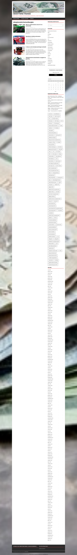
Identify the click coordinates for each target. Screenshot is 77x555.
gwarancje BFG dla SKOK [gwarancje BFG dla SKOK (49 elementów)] (53, 149)
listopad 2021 (50, 357)
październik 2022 (50, 339)
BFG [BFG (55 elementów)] (49, 118)
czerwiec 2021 (50, 365)
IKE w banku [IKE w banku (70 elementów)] (58, 151)
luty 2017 (49, 450)
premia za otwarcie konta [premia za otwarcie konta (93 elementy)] (53, 229)
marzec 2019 (50, 409)
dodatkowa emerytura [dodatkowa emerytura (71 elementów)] (52, 137)
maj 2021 (49, 367)
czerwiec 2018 (50, 424)
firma (48, 35)
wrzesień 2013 (50, 517)
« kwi (55, 91)
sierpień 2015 (50, 479)
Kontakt (32, 18)
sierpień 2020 (50, 382)
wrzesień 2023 (50, 322)
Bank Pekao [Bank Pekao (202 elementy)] (50, 116)
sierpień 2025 (50, 284)
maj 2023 (49, 328)
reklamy (49, 55)
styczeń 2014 (50, 510)
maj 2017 (49, 445)
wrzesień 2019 (50, 400)
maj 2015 (49, 484)
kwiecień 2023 (50, 330)
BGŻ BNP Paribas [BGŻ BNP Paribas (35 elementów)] (55, 118)
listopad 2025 (50, 279)
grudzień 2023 (50, 317)
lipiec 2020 (49, 383)
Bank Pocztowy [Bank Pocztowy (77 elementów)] (57, 116)
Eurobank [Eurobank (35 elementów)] (58, 142)
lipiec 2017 (49, 442)
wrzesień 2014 (50, 497)
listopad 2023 (50, 318)
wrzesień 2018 (50, 419)
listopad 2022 (50, 338)
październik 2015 (50, 476)
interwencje (49, 40)
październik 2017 (50, 437)
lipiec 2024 (49, 305)
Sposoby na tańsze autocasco (33, 36)
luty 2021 (49, 372)
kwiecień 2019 (50, 408)
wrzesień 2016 (50, 458)
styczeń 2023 (50, 335)
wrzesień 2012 (50, 536)
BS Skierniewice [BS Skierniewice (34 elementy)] (56, 123)
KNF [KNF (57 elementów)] (56, 158)
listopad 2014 (50, 494)
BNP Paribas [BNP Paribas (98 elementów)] (57, 120)
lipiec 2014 (49, 501)
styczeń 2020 (50, 393)
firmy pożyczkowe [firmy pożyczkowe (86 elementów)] (51, 144)
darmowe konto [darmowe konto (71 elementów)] (51, 135)
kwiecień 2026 (50, 271)
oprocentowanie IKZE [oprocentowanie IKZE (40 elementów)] (52, 205)
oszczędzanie (50, 50)
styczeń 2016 (50, 471)
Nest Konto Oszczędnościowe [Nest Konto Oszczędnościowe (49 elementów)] (53, 194)
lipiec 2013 (49, 520)
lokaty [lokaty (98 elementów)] (50, 179)
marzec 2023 (50, 331)
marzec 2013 (50, 527)
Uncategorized (50, 61)
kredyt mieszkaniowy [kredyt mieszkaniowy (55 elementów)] (52, 177)
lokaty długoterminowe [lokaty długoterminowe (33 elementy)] (56, 179)
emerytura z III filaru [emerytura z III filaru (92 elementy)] (52, 142)
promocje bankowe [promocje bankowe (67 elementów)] (52, 234)
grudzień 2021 (50, 356)
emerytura (49, 34)
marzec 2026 (50, 273)
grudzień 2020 (50, 375)
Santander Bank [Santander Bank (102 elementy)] (51, 248)
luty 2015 (49, 489)
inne (48, 39)
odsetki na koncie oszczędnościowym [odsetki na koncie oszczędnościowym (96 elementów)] (55, 198)
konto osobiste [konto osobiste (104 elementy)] (58, 165)
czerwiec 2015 (50, 483)
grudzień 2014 (50, 492)
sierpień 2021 (50, 362)
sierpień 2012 (50, 538)
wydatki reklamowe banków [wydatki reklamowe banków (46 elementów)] (53, 262)
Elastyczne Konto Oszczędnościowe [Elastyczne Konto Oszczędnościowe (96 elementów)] (54, 139)
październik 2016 (50, 457)
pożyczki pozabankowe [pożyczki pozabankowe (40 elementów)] (52, 227)
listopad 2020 (50, 377)
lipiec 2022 (49, 344)
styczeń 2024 (50, 315)
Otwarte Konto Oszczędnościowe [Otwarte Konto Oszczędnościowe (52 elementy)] (54, 215)
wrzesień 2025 (50, 282)
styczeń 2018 (50, 432)
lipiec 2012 (49, 540)
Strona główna (16, 18)
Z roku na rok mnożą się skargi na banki (36, 47)
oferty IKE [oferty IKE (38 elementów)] (50, 201)
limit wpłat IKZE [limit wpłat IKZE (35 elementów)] (60, 177)
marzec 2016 (50, 468)
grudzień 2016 (50, 453)
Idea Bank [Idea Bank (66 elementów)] (60, 149)
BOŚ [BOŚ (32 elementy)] (62, 120)
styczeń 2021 (50, 374)
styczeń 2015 (50, 491)
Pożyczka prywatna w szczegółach (56, 110)
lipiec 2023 (49, 325)
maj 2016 (49, 465)
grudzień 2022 (50, 336)
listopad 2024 (50, 299)
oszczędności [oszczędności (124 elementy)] (60, 210)
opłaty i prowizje (50, 48)
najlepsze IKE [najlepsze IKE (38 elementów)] (57, 184)
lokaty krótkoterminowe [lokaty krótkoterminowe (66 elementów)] (52, 182)
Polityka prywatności (42, 548)
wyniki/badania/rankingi (51, 65)
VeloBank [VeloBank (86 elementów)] (56, 260)
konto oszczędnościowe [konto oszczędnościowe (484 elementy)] (52, 168)
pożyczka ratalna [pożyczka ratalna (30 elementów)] (51, 224)
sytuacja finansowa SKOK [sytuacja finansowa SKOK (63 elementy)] (53, 255)
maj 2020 (49, 387)
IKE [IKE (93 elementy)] (53, 151)
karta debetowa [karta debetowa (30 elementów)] (58, 156)
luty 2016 (49, 470)
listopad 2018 (50, 416)
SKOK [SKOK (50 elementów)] (60, 250)
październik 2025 (50, 281)
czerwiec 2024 (50, 307)
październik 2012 (50, 535)
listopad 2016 (50, 455)
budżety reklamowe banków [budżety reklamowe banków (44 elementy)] (53, 125)
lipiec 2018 (49, 422)
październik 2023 (50, 320)
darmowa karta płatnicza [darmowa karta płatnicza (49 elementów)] (53, 132)
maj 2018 (49, 426)
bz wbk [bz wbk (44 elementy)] (61, 125)
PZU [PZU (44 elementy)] (58, 236)
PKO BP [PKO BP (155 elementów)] (55, 217)
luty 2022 (49, 352)
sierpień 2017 (50, 440)
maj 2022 (49, 348)
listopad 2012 (50, 533)
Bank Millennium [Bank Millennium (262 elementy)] (56, 113)
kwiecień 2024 (50, 310)
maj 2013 (49, 523)
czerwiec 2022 (50, 346)
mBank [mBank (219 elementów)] (60, 182)
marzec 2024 (50, 312)
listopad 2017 (50, 435)
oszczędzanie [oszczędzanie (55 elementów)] (51, 212)
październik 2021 (50, 359)
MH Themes (26, 551)
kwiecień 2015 (50, 486)
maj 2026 (49, 269)
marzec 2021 (50, 370)
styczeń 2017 (50, 452)
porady (49, 52)
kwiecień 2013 (50, 525)
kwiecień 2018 (50, 427)
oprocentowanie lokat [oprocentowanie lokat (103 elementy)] (52, 210)
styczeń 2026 (50, 276)
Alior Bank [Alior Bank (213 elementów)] (50, 113)
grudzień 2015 (50, 473)
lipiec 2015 (49, 481)
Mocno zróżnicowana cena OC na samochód (34, 25)
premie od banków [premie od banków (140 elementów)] (52, 231)
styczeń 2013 (50, 530)
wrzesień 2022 (50, 341)
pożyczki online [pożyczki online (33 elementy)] (58, 224)
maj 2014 (49, 504)
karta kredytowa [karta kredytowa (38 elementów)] (51, 158)
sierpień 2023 (50, 323)
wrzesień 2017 (50, 439)
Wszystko (49, 63)
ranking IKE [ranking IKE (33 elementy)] (50, 238)
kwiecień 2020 (50, 388)
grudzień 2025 (50, 278)
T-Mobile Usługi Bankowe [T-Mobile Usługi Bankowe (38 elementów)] (53, 257)
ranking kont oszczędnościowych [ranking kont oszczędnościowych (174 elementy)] (54, 241)
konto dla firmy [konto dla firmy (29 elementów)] (51, 161)
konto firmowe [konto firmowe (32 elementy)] (58, 161)
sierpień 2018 (50, 421)
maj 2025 (49, 289)
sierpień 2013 (50, 518)
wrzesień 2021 (50, 361)
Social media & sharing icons (34, 554)
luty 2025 (49, 294)
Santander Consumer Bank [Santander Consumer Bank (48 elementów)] (53, 250)
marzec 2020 (50, 390)
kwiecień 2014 (50, 505)
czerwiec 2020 (50, 385)
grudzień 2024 (50, 297)
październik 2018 (50, 418)
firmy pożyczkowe (51, 37)
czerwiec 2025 (50, 287)
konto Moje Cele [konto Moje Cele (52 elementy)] (51, 165)
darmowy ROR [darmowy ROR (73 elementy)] (58, 135)
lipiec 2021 (49, 364)
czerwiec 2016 (50, 463)
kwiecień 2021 (50, 369)
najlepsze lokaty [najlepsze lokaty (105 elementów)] (51, 191)
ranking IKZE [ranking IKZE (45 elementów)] (56, 238)
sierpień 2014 (50, 499)
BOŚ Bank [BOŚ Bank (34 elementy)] (50, 123)
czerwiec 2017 (50, 444)
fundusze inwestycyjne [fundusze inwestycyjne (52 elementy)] (52, 146)
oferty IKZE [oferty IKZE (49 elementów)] (56, 201)
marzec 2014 (50, 507)
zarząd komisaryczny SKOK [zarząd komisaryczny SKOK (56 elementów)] (53, 264)
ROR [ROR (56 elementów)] (57, 243)
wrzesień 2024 (50, 302)
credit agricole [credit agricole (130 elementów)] (51, 130)
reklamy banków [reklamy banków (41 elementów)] (51, 243)
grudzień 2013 (50, 512)
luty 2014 (49, 509)
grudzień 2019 (50, 395)
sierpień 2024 (50, 304)
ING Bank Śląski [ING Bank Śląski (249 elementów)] (51, 156)
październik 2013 (50, 515)
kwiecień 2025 (50, 291)
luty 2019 (49, 411)
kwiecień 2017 (50, 447)
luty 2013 (49, 528)
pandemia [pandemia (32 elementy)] (50, 217)
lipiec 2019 (49, 403)
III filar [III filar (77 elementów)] (50, 151)
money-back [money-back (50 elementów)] (51, 184)
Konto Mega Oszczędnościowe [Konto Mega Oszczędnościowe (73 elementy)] (54, 163)
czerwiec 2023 (50, 326)
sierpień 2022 (50, 343)
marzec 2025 (50, 292)
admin (32, 27)
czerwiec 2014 (50, 502)
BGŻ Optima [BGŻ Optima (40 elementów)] (51, 120)
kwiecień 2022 (50, 349)
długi (48, 32)
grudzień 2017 (50, 434)
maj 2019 (49, 406)
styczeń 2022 (50, 354)
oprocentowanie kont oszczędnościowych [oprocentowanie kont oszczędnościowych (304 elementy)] (55, 208)
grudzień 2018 (50, 414)
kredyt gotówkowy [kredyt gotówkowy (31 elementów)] (56, 172)
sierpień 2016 (50, 460)
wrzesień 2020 (50, 380)
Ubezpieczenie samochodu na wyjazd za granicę (36, 58)
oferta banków (50, 47)
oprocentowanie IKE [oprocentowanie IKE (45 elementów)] (52, 203)
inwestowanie (50, 42)
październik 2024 (50, 300)
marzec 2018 (50, 429)
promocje (49, 53)
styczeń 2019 (50, 413)
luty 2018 (49, 431)
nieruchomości (50, 45)
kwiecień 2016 (50, 466)
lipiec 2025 (49, 286)
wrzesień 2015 (50, 478)
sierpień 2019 (50, 401)
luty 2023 (49, 333)
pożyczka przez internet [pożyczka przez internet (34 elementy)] (52, 222)
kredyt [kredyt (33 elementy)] (50, 172)
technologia (50, 58)
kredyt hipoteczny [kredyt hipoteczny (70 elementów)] (51, 175)
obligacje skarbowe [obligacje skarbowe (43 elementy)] (52, 196)
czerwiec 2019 (50, 405)
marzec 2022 (50, 351)
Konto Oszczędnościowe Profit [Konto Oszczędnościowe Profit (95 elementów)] (53, 170)
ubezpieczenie (50, 60)
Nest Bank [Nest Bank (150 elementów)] (57, 191)
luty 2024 (49, 313)
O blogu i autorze (24, 18)
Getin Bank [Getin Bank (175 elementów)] (60, 146)
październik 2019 (50, 398)
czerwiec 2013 (50, 522)
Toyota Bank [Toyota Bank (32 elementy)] (51, 260)
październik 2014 (50, 496)
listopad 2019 (50, 396)
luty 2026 (49, 274)
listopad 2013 (50, 514)
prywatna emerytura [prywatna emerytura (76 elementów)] (52, 236)
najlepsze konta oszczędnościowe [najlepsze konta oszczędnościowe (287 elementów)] (54, 189)
